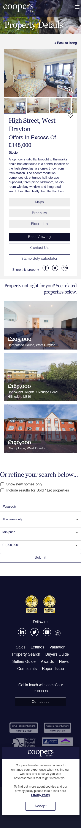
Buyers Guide (57, 654)
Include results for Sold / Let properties (34, 490)
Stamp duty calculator (39, 259)
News (64, 662)
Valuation (57, 647)
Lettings (37, 647)
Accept (40, 806)
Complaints (27, 669)
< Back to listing (65, 43)
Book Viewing (39, 237)
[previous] (12, 73)
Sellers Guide (24, 662)
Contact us (40, 702)
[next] (68, 73)
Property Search (26, 654)
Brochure (39, 213)
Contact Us (39, 248)
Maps (39, 202)
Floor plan (39, 224)
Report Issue (53, 669)
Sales (20, 647)
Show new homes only (21, 484)
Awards (47, 662)
